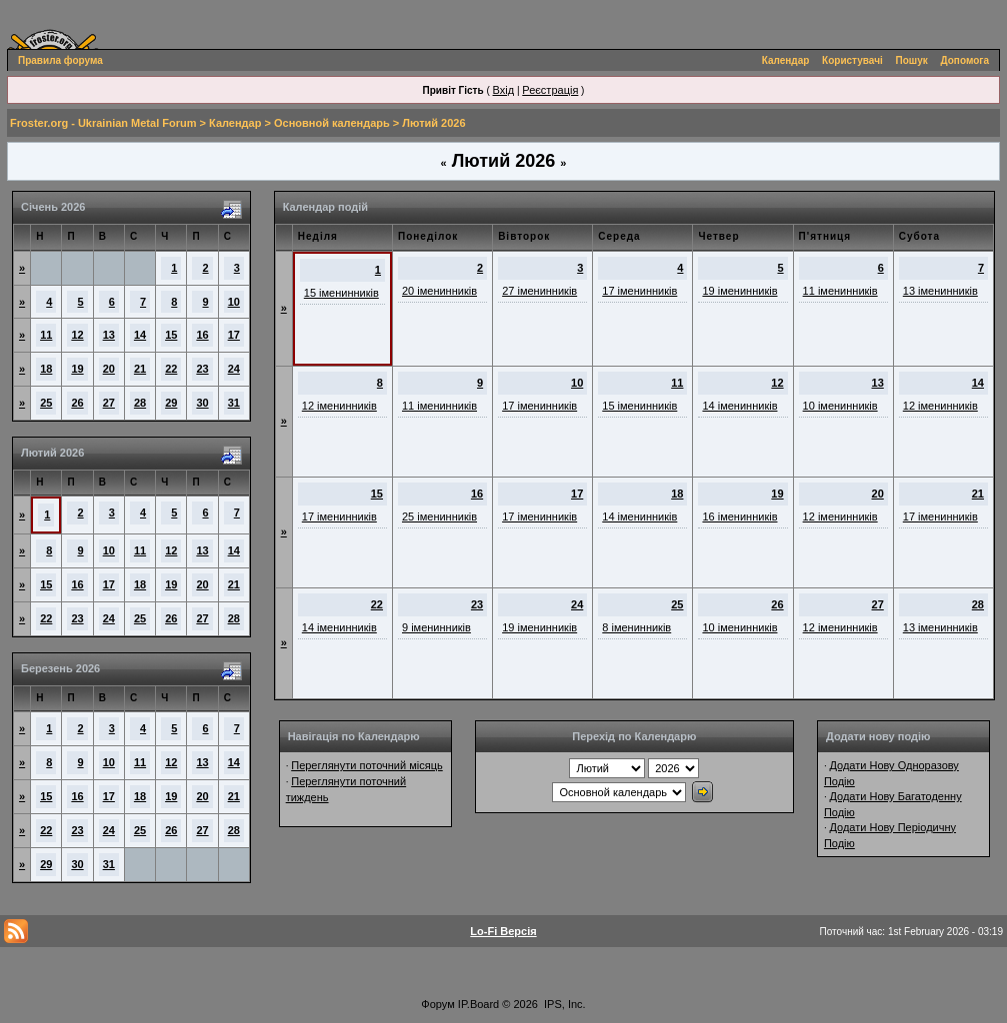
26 (77, 403)
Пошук (912, 60)
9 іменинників (436, 627)
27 (109, 403)
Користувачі (852, 60)
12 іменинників (339, 406)
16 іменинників (739, 516)
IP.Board (478, 1004)
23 (202, 369)
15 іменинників (341, 293)
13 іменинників (940, 291)
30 (202, 403)
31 (234, 403)
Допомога (965, 60)
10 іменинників (840, 406)
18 (46, 369)
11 (46, 335)
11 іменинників (840, 291)
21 (140, 369)
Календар (786, 60)
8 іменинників (636, 627)
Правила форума (60, 60)
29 (171, 403)
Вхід (504, 90)
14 (140, 335)
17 (234, 335)
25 (46, 403)
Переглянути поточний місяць (367, 765)
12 (77, 335)
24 (234, 369)
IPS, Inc (563, 1004)
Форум (437, 1004)
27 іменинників (539, 291)
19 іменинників (739, 291)
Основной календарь (332, 123)
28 (140, 403)
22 (171, 369)
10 (234, 302)
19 (77, 369)
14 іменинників (739, 406)
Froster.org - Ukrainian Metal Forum (103, 123)
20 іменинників (439, 291)
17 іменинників (639, 291)
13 (109, 335)
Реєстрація (550, 90)
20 (109, 369)
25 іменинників (439, 516)
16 (202, 335)
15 (171, 335)
